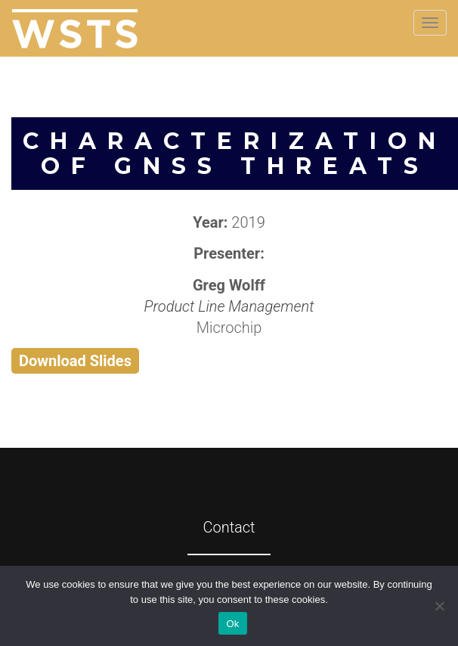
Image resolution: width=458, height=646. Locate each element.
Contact (229, 527)
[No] (439, 605)
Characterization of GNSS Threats (235, 153)
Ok (232, 623)
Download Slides (75, 361)
